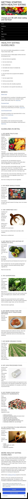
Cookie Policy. (8, 486)
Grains (2, 36)
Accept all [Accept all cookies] (14, 489)
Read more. (18, 100)
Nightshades (4, 34)
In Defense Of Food (11, 474)
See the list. (10, 115)
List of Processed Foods (6, 110)
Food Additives (4, 117)
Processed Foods (5, 103)
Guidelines (3, 26)
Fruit (2, 28)
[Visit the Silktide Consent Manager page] (24, 495)
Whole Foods (4, 94)
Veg (2, 31)
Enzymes (3, 39)
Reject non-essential (14, 492)
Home (2, 23)
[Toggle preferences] (5, 495)
